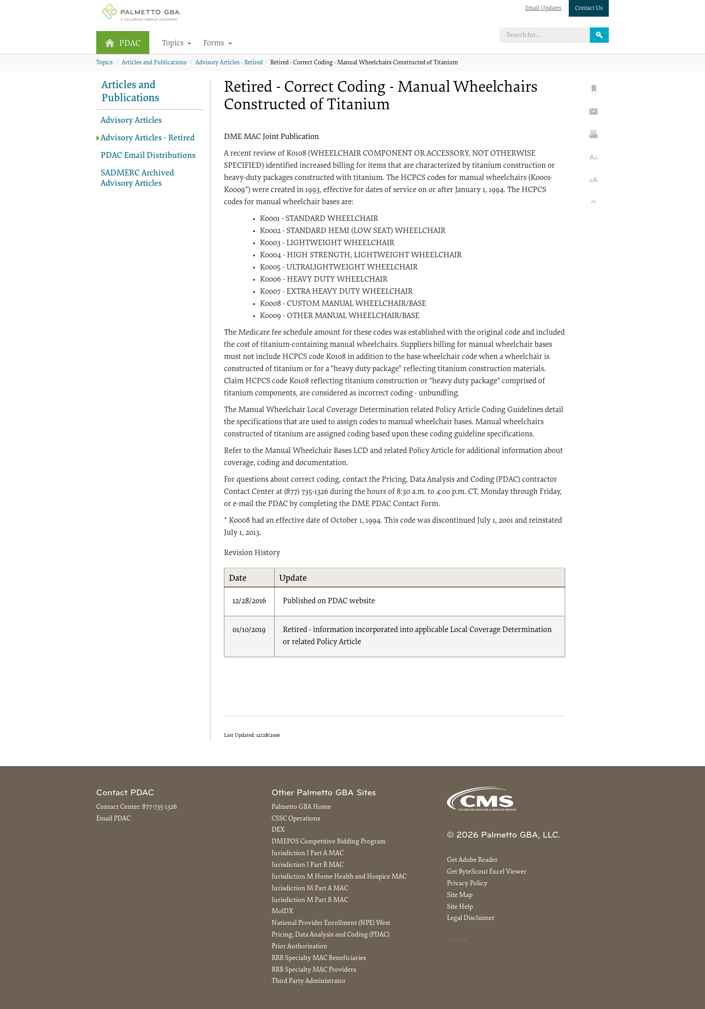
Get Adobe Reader (472, 860)
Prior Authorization (299, 946)
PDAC (123, 43)
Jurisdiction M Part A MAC (310, 888)
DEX (278, 830)
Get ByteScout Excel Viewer (487, 872)
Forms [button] (217, 44)
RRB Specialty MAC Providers (314, 970)
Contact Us (589, 8)
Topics (104, 63)
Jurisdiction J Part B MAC (308, 865)
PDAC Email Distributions (148, 156)
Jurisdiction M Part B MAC (310, 900)
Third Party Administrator (309, 981)
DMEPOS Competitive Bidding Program (329, 842)
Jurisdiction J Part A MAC (308, 853)
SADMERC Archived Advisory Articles (137, 178)
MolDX (282, 911)
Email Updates (543, 8)
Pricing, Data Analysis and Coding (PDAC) (330, 935)
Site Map (460, 895)
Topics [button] (177, 44)
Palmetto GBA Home (301, 807)
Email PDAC (113, 819)
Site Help (460, 907)
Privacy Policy (467, 883)
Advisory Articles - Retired (229, 63)
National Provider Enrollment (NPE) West (331, 923)
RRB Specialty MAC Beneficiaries (319, 958)
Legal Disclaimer (471, 918)
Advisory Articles (131, 121)
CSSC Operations (296, 819)
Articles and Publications (154, 63)
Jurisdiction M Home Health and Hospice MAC (339, 877)
